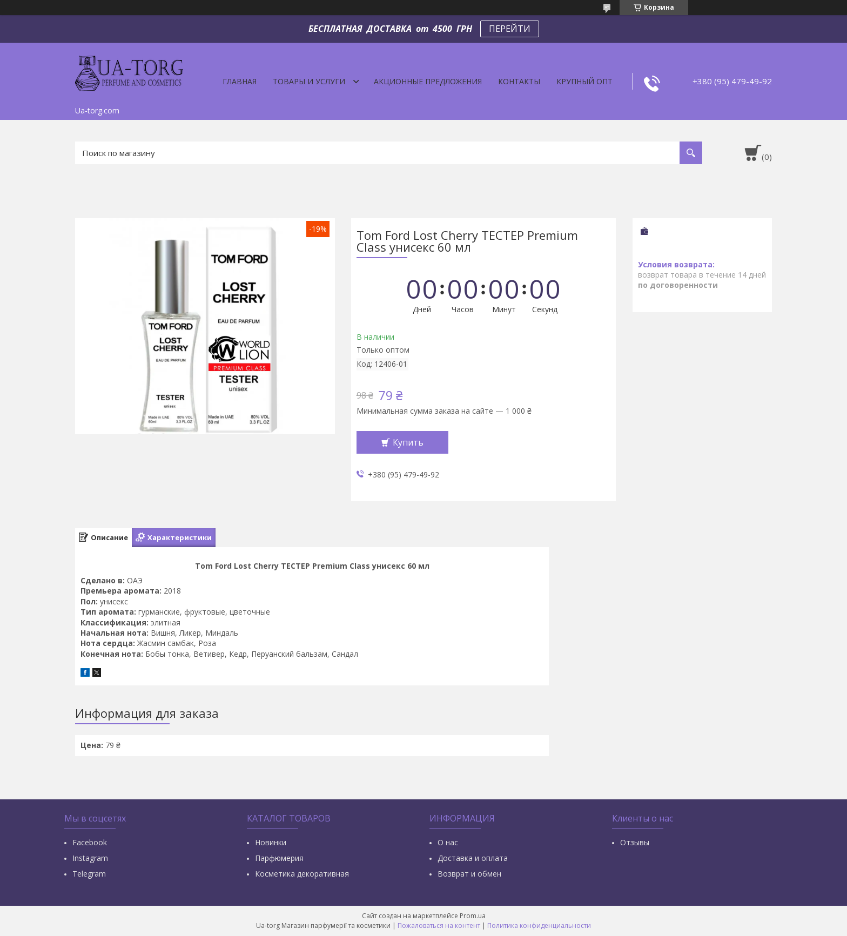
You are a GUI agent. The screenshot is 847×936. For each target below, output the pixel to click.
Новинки (270, 842)
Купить (408, 442)
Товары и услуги (309, 81)
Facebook (89, 842)
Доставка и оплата (473, 858)
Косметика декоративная (302, 873)
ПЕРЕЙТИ (509, 29)
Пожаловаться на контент (439, 925)
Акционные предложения (428, 81)
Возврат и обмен (469, 873)
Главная (240, 81)
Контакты (519, 81)
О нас (448, 842)
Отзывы (634, 842)
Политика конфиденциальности (539, 925)
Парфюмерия (279, 858)
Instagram (90, 858)
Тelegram (89, 873)
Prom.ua (473, 915)
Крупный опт (584, 81)
